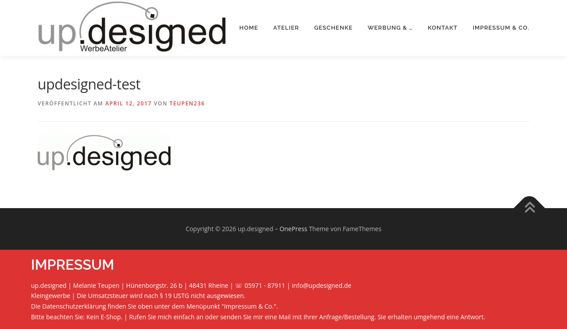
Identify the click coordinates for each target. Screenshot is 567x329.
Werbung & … (390, 27)
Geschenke (333, 27)
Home (248, 27)
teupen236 (187, 103)
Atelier (286, 27)
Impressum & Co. (501, 27)
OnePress (293, 228)
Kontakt (443, 27)
